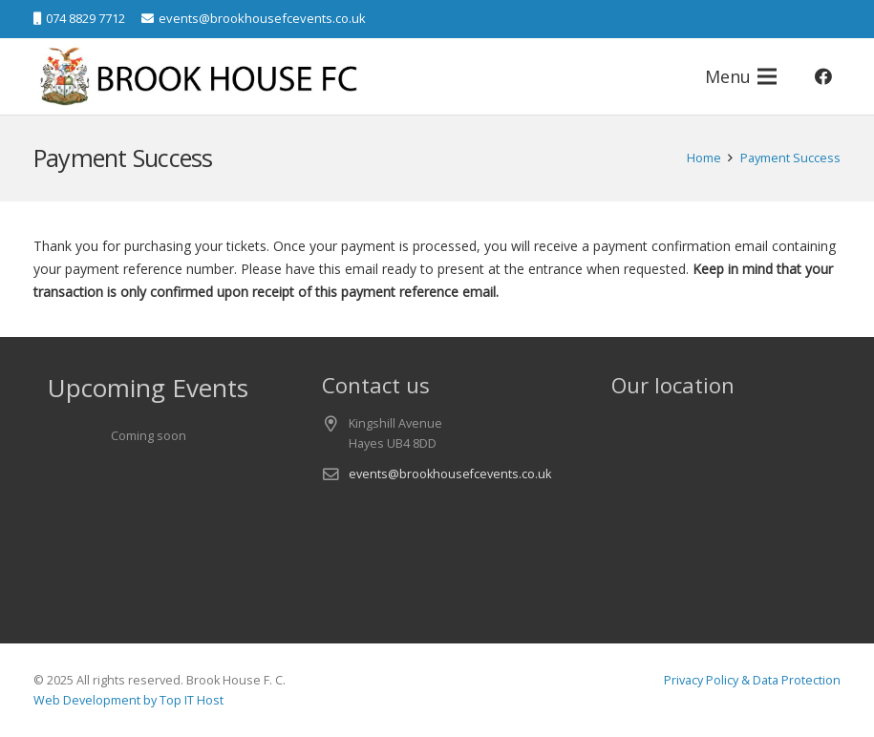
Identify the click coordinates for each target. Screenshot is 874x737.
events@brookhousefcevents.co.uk (450, 474)
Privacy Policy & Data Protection (752, 680)
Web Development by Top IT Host (128, 700)
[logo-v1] (200, 76)
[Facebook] (823, 76)
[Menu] (740, 76)
